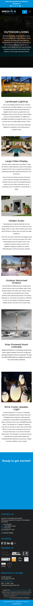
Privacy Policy (12, 597)
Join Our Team (8, 533)
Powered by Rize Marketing (22, 597)
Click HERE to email (10, 526)
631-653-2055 (7, 524)
